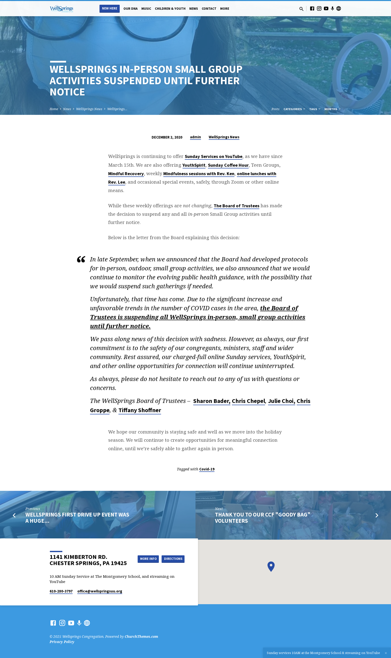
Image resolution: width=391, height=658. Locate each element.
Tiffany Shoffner (139, 412)
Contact (209, 8)
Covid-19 (206, 469)
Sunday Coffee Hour (228, 165)
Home (54, 109)
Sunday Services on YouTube (213, 156)
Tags (315, 109)
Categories (295, 109)
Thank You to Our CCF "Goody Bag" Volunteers (262, 517)
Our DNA (130, 8)
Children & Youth (170, 8)
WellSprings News (89, 109)
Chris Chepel (248, 403)
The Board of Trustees (236, 206)
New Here (109, 8)
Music (146, 8)
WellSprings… (117, 109)
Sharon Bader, (211, 403)
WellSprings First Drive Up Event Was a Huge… (77, 517)
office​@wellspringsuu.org (99, 591)
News (193, 8)
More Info (172, 553)
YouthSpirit (194, 165)
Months (332, 109)
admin (195, 137)
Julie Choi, (281, 403)
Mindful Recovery (126, 173)
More (224, 8)
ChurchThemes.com (141, 636)
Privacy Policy (62, 641)
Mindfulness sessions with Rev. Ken (198, 173)
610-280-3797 (61, 591)
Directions (172, 563)
